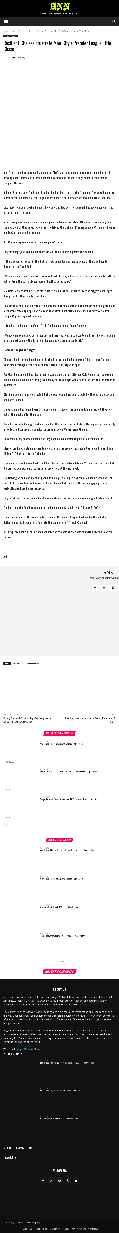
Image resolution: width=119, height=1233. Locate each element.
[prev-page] (5, 825)
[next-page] (11, 825)
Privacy (65, 1228)
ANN (12, 57)
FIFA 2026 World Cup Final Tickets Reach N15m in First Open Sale (68, 771)
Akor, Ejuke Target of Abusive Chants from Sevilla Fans (63, 743)
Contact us (93, 1228)
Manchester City (31, 663)
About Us (27, 1228)
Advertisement (79, 1228)
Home (6, 31)
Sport (14, 31)
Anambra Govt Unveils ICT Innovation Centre (59, 907)
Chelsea (16, 663)
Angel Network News (28, 1049)
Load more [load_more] (59, 961)
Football (23, 31)
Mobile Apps (41, 1228)
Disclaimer (55, 1228)
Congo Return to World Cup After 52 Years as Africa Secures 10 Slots (70, 799)
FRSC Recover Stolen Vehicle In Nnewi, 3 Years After (62, 935)
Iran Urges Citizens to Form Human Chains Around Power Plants (67, 850)
